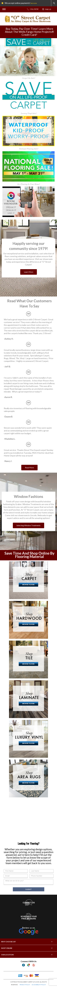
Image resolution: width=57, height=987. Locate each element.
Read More (29, 467)
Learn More (28, 272)
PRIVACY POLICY (25, 985)
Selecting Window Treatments (28, 525)
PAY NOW (34, 3)
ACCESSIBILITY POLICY (39, 985)
